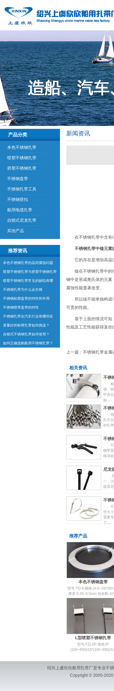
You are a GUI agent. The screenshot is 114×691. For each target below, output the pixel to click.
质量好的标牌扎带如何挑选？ (26, 325)
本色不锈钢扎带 (21, 147)
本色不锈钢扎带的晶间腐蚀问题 (28, 263)
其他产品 (15, 230)
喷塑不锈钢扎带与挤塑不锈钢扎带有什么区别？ (30, 273)
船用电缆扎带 (19, 209)
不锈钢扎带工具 (21, 189)
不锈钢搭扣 (17, 199)
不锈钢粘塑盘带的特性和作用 (26, 298)
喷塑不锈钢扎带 (21, 157)
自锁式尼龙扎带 (21, 220)
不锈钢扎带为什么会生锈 (22, 289)
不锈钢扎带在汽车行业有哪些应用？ (28, 317)
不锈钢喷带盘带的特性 (21, 307)
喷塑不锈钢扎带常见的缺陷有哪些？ (28, 282)
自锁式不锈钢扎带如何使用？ (26, 334)
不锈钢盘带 (17, 178)
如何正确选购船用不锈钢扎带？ (28, 343)
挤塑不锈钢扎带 (21, 168)
